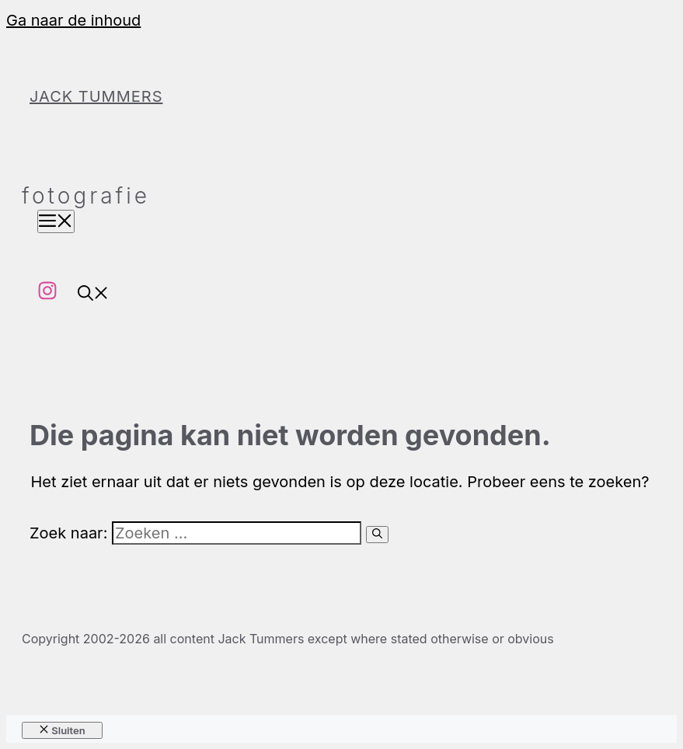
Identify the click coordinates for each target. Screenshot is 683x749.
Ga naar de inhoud (73, 20)
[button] (93, 295)
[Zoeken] (377, 534)
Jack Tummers (96, 96)
